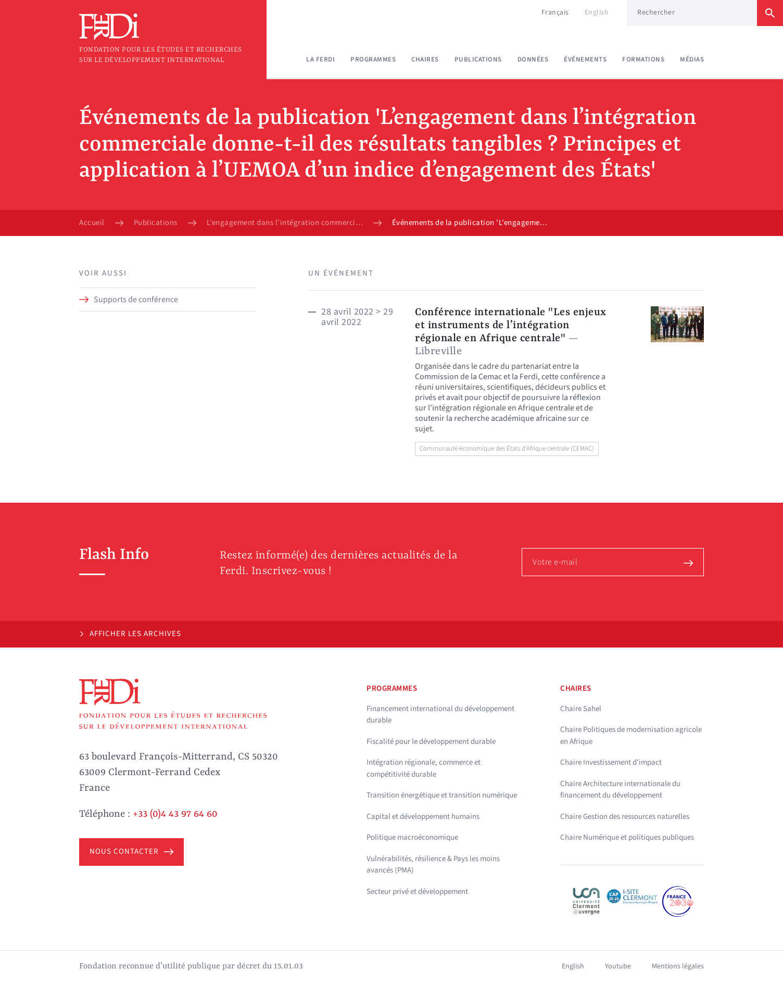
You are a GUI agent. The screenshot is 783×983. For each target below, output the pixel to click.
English (597, 12)
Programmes (373, 59)
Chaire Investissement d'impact (611, 762)
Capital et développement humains (423, 816)
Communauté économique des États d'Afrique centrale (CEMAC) (507, 448)
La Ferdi (320, 59)
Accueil (92, 223)
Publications (478, 59)
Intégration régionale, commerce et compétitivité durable (424, 768)
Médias (692, 59)
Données (533, 59)
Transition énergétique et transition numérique (442, 795)
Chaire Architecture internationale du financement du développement (620, 789)
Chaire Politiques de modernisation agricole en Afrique (631, 735)
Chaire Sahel (580, 708)
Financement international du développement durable (440, 714)
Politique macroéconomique (412, 837)
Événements (585, 59)
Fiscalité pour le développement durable (431, 741)
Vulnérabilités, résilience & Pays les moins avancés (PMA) (433, 864)
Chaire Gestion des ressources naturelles (624, 816)
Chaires (425, 59)
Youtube (618, 966)
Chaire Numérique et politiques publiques (627, 837)
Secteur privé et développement (417, 891)
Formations (643, 59)
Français (555, 12)
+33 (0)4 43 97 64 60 (175, 814)
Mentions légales (678, 966)
